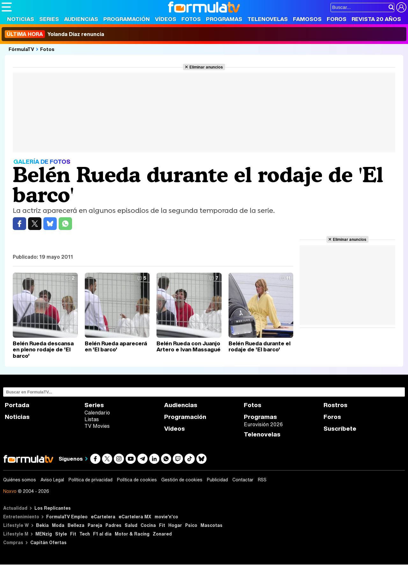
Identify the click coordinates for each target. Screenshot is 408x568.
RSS (262, 480)
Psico (191, 525)
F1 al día (102, 533)
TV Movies (97, 426)
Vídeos (165, 19)
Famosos (307, 19)
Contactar (242, 480)
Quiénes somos (19, 480)
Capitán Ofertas (48, 542)
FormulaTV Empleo (67, 516)
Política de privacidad (91, 480)
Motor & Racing (132, 533)
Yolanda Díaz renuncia (54, 34)
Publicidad (217, 480)
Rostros (335, 405)
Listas (91, 419)
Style (61, 533)
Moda (58, 525)
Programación (126, 19)
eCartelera (103, 516)
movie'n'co (166, 516)
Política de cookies (137, 480)
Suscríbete (340, 428)
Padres (113, 525)
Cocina (148, 525)
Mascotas (211, 525)
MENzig (43, 533)
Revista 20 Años (376, 19)
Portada (17, 405)
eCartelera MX (135, 516)
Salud (131, 525)
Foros (336, 19)
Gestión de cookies (181, 480)
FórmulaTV (21, 49)
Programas (224, 19)
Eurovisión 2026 (263, 424)
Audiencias (81, 19)
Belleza (76, 525)
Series (49, 19)
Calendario (97, 412)
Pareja (95, 525)
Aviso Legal (52, 480)
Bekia (42, 525)
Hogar (175, 525)
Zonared (162, 533)
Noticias (20, 19)
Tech (84, 533)
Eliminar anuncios (206, 67)
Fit (162, 525)
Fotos (191, 19)
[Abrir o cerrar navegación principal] (7, 7)
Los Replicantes (52, 508)
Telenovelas (267, 19)
